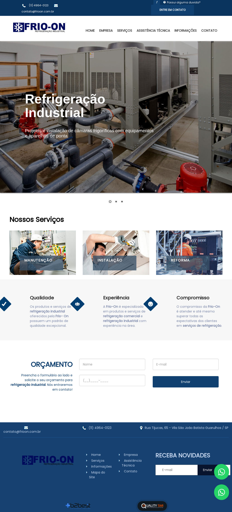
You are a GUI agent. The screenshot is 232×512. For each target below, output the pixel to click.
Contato (209, 30)
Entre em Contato (173, 10)
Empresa (106, 30)
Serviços (124, 30)
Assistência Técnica (153, 30)
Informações (185, 30)
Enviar (185, 382)
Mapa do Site (97, 474)
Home (90, 30)
